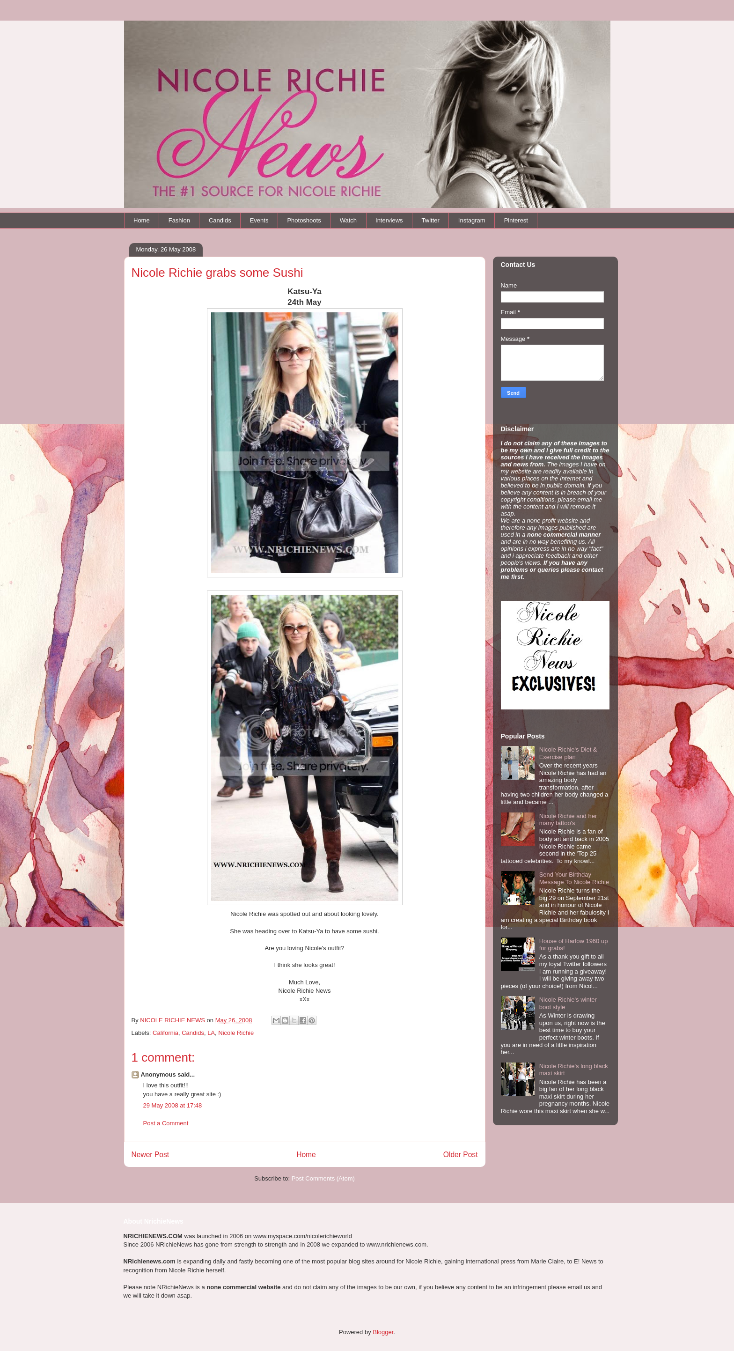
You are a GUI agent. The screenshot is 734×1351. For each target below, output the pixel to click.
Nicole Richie (236, 1032)
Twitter (431, 220)
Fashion (179, 220)
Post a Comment (166, 1123)
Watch (348, 220)
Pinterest (516, 220)
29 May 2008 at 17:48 (172, 1105)
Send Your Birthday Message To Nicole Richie (574, 878)
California (165, 1032)
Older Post (460, 1155)
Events (259, 220)
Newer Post (150, 1155)
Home (141, 220)
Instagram (471, 220)
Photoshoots (304, 220)
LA (211, 1032)
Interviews (389, 220)
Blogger (383, 1332)
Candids (220, 220)
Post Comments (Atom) (323, 1178)
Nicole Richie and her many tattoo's (568, 819)
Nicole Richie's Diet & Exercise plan (568, 753)
